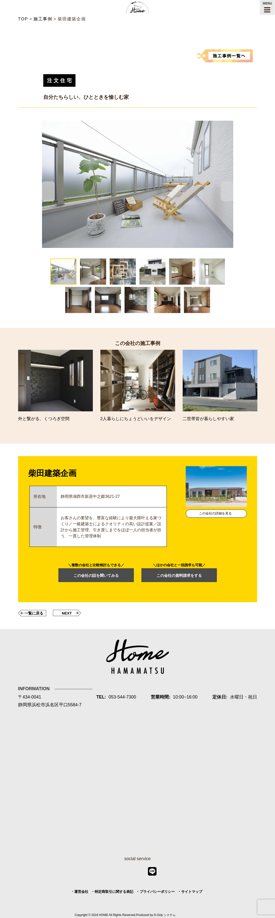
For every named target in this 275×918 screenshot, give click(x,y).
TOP (23, 19)
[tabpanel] (137, 184)
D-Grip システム (165, 915)
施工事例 (42, 19)
